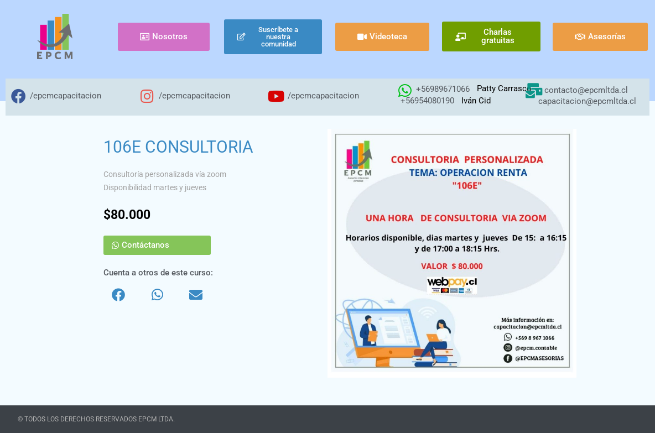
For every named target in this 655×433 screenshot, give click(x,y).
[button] (118, 295)
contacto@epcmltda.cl (586, 90)
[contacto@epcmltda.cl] (533, 90)
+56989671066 (443, 89)
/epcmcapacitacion (65, 96)
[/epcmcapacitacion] (18, 95)
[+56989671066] (404, 90)
